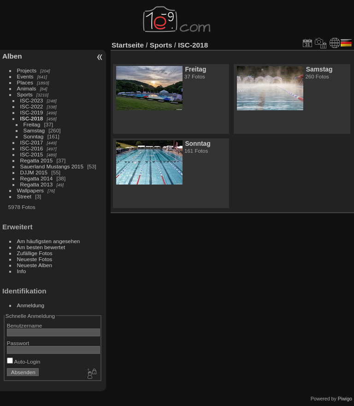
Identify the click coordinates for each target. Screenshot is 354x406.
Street (24, 196)
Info (21, 271)
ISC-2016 (31, 148)
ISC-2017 (31, 142)
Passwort (18, 343)
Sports (25, 94)
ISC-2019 (31, 112)
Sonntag (34, 136)
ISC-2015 (31, 154)
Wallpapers (30, 190)
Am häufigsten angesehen (48, 241)
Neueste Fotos (35, 259)
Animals (26, 88)
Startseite (128, 45)
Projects (27, 70)
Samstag (34, 130)
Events (25, 76)
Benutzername (24, 325)
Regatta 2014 (36, 178)
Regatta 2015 (36, 160)
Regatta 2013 (36, 184)
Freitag (32, 124)
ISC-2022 (31, 106)
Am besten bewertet (41, 247)
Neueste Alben (35, 265)
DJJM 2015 (34, 172)
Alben (12, 56)
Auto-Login (24, 361)
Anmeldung (31, 305)
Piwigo (345, 398)
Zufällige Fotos (35, 253)
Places (25, 82)
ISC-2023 (31, 100)
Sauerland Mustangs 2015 (51, 166)
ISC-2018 (31, 118)
